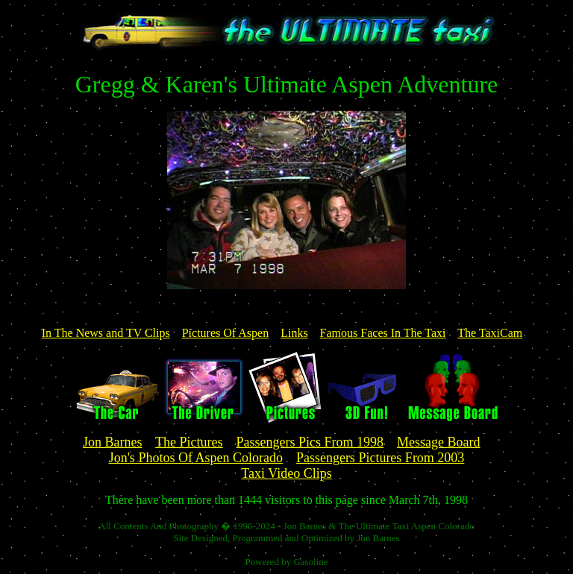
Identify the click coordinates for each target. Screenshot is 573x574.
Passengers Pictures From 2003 (380, 457)
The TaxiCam (489, 333)
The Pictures (188, 442)
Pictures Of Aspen (225, 333)
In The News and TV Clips (106, 333)
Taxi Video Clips (286, 473)
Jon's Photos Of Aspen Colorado (196, 457)
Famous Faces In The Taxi (383, 333)
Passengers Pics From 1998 (310, 442)
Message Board (438, 442)
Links (294, 333)
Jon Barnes (113, 442)
